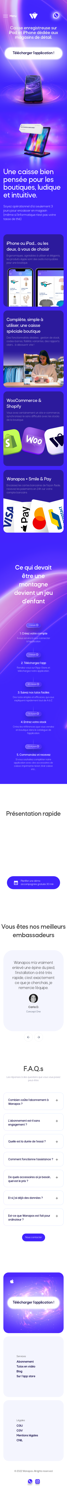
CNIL (20, 1440)
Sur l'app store (26, 1376)
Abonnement (25, 1361)
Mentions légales (27, 1435)
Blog (19, 1371)
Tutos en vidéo (26, 1366)
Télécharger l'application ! (33, 53)
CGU (20, 1425)
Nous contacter (33, 1237)
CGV (20, 1430)
